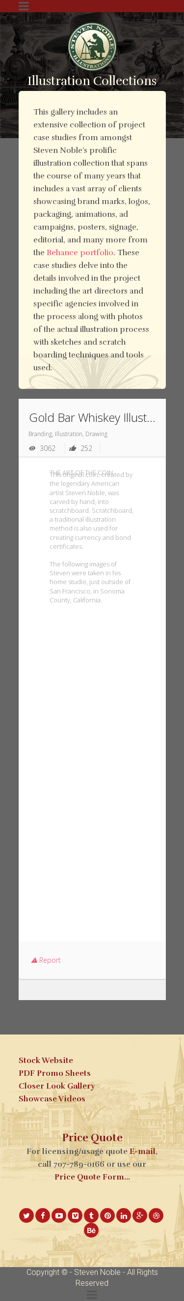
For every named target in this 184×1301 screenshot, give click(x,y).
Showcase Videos (52, 1099)
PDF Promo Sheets (55, 1073)
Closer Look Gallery (57, 1086)
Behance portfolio (80, 253)
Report (46, 960)
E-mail (143, 1151)
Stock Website (46, 1060)
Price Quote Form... (92, 1177)
